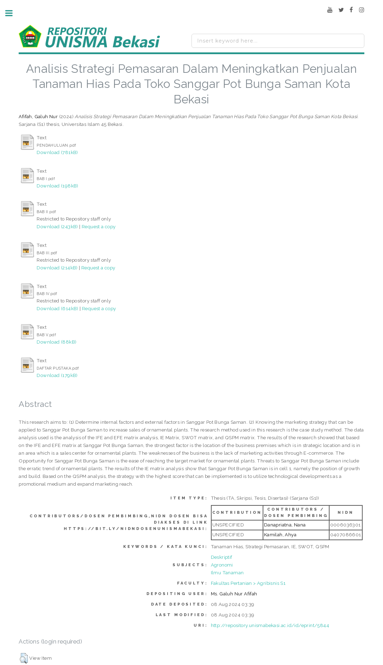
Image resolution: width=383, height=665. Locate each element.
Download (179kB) (57, 375)
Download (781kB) (57, 152)
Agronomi (222, 565)
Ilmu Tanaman (227, 572)
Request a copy (99, 226)
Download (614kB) (57, 308)
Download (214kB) (57, 267)
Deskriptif (221, 557)
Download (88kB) (56, 342)
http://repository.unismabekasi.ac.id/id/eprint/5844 (270, 625)
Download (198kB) (57, 185)
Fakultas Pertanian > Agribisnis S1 (248, 583)
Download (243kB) (57, 226)
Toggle (12, 13)
